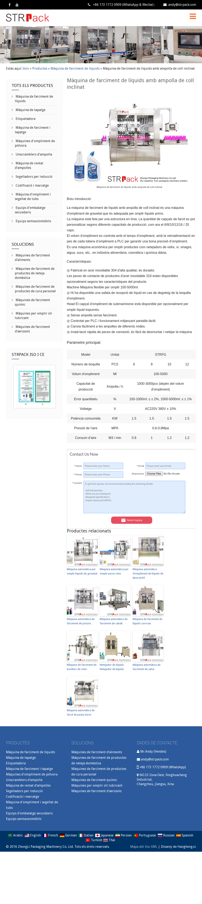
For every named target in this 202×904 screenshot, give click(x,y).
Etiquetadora (25, 119)
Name (78, 466)
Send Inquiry (131, 520)
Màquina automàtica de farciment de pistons (81, 621)
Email (140, 466)
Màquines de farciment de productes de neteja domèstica (35, 273)
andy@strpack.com (179, 5)
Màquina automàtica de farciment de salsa (146, 667)
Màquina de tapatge (30, 110)
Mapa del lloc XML (143, 847)
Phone (78, 474)
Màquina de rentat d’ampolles (28, 785)
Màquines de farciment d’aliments (96, 752)
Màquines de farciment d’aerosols (96, 791)
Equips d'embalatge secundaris (29, 813)
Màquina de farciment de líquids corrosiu (147, 621)
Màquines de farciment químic (94, 780)
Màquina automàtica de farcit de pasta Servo (81, 712)
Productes (39, 68)
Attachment (138, 473)
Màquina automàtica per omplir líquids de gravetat (82, 571)
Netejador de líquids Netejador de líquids (112, 667)
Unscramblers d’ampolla (33, 154)
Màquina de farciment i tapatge (29, 769)
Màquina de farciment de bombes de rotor (81, 667)
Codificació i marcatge (32, 185)
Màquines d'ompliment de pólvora (32, 774)
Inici (26, 68)
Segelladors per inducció (33, 177)
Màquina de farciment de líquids (75, 68)
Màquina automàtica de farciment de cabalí (114, 621)
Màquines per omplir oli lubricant (96, 785)
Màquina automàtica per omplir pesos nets (114, 571)
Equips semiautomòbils (33, 221)
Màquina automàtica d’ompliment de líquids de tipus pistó (148, 573)
